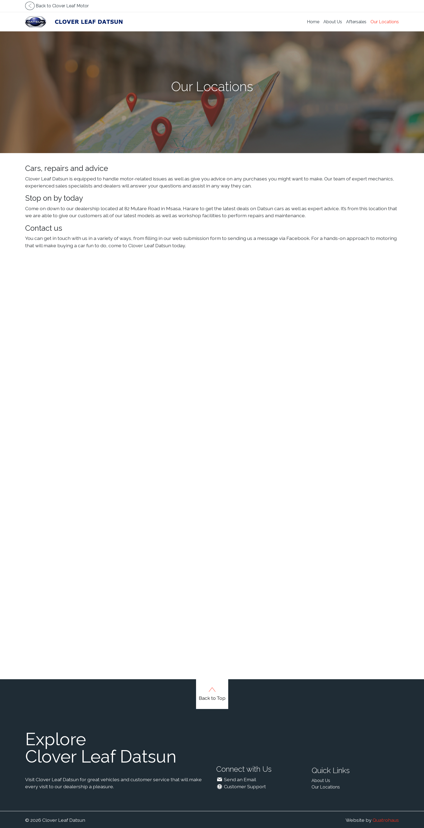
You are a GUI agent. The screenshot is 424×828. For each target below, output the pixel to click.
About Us (332, 21)
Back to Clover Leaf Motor (56, 6)
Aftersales (356, 21)
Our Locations (384, 21)
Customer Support (241, 786)
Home (313, 21)
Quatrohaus (386, 820)
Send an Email (236, 779)
